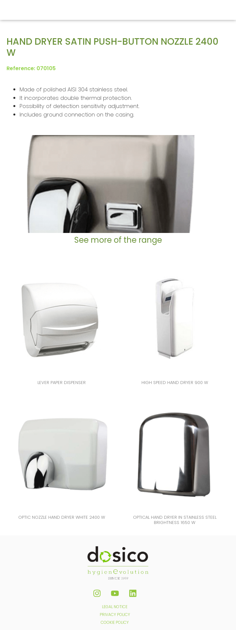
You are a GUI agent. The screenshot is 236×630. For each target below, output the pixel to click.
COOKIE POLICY (115, 622)
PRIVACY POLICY (115, 614)
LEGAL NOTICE (114, 606)
